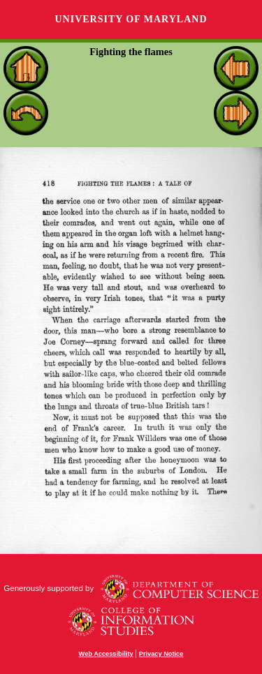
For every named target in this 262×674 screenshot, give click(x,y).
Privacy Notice (161, 653)
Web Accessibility (106, 653)
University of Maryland (130, 19)
